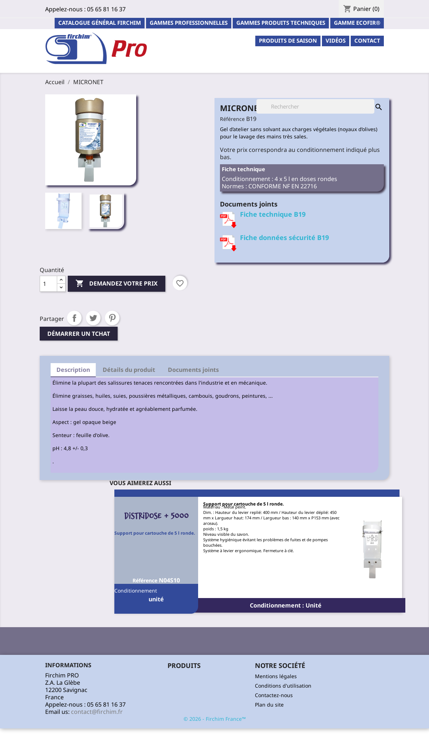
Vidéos (336, 40)
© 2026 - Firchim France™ (215, 718)
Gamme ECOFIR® (357, 22)
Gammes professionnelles (189, 22)
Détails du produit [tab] (129, 370)
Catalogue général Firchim (99, 22)
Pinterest (112, 318)
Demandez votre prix (116, 283)
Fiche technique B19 (273, 214)
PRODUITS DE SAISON (288, 40)
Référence (232, 118)
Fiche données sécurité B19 (284, 237)
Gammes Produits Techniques (280, 22)
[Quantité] (48, 284)
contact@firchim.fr (97, 712)
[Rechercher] (315, 106)
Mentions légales (276, 676)
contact (367, 40)
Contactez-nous (274, 695)
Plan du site (269, 704)
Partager (74, 318)
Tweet (93, 318)
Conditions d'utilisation (283, 685)
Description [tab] (73, 370)
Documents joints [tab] (193, 370)
